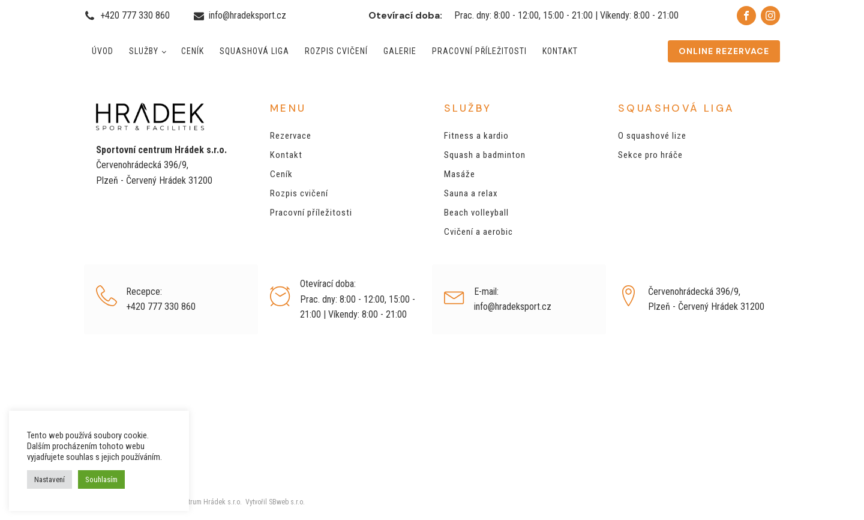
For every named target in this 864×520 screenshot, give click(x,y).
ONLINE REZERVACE (724, 51)
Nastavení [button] (49, 479)
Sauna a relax (471, 193)
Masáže (459, 174)
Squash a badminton (485, 155)
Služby (143, 51)
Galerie (399, 51)
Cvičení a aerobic (478, 231)
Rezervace (290, 135)
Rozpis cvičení (336, 51)
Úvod (102, 51)
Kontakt (560, 51)
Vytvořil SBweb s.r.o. (273, 502)
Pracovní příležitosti (479, 51)
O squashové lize (652, 135)
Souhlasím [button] (101, 479)
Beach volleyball (476, 212)
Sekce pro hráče (650, 155)
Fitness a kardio (476, 135)
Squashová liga (254, 51)
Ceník (192, 51)
